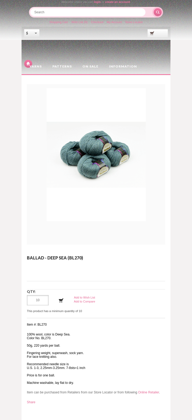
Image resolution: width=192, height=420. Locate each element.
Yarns (36, 66)
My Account (114, 22)
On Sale (90, 66)
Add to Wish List (84, 297)
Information (123, 66)
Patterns (62, 66)
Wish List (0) (79, 22)
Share (31, 402)
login (97, 1)
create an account (117, 1)
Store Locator (134, 22)
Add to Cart (61, 300)
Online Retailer (148, 392)
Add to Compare (84, 301)
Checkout (97, 22)
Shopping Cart (58, 22)
